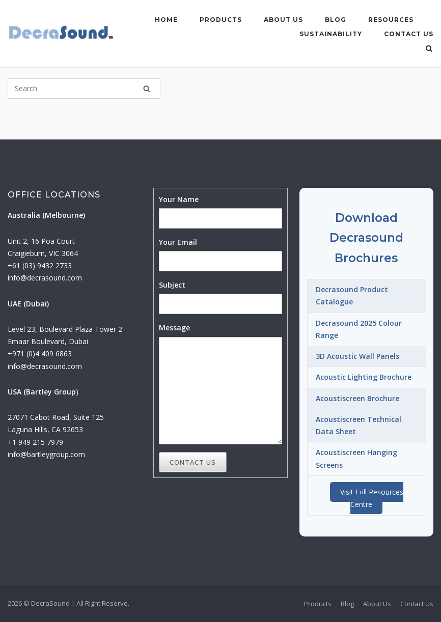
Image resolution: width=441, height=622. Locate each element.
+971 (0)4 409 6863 (40, 353)
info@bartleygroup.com (46, 454)
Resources (391, 19)
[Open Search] (429, 49)
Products (221, 19)
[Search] (146, 88)
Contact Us (408, 34)
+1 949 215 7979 (35, 442)
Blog (335, 19)
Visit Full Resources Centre (371, 498)
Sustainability (330, 34)
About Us (283, 19)
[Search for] (84, 88)
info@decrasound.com (45, 277)
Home (166, 19)
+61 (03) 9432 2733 (40, 265)
